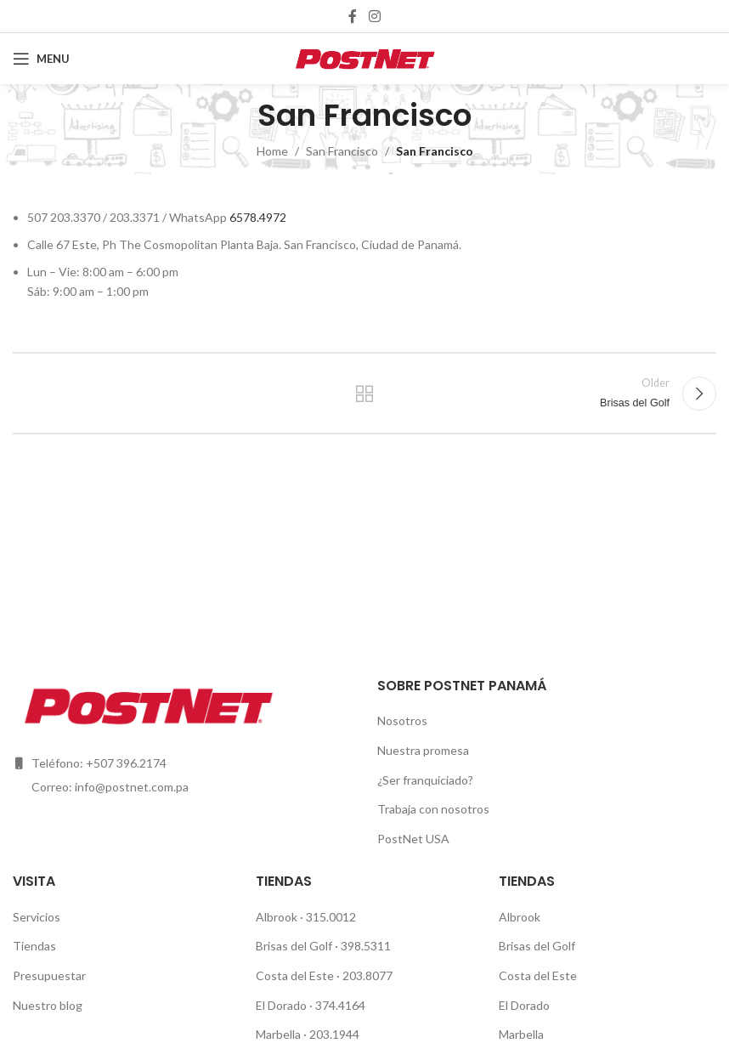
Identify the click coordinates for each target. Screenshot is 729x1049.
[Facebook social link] (353, 16)
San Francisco (342, 151)
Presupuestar (49, 975)
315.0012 (331, 917)
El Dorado (281, 1005)
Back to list (364, 394)
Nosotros (402, 720)
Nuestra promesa (423, 750)
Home (272, 151)
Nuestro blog (47, 1005)
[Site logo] (365, 57)
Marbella (279, 1034)
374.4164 (340, 1005)
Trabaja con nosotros (433, 809)
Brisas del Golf (295, 945)
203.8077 (367, 975)
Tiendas (34, 945)
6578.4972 (257, 217)
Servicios (36, 917)
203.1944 (334, 1034)
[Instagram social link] (374, 16)
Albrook (278, 917)
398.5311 (367, 945)
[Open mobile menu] (41, 59)
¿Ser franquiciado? (425, 780)
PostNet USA (413, 838)
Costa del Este (296, 975)
